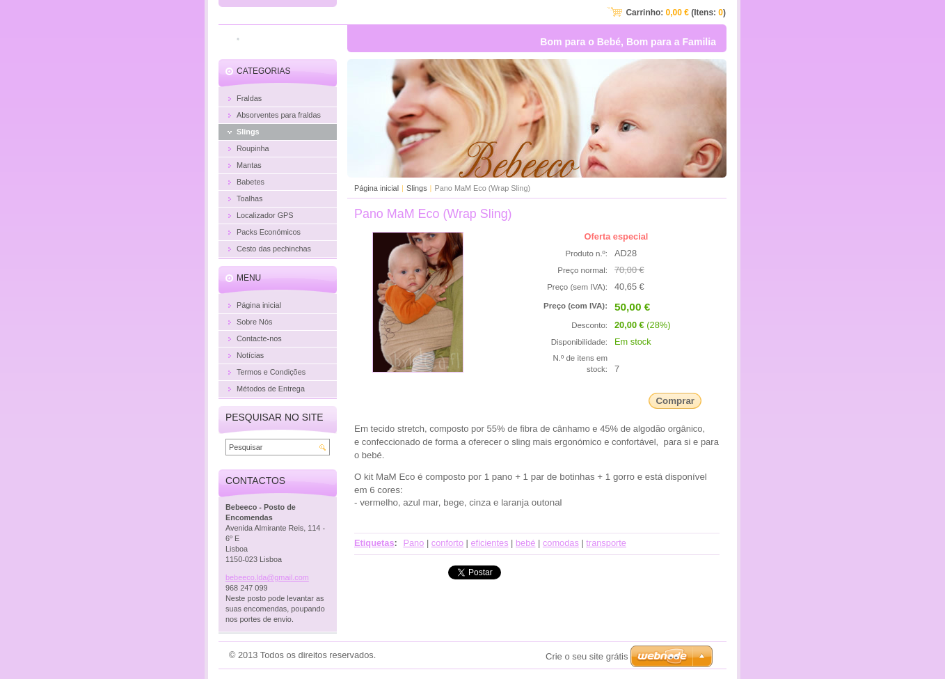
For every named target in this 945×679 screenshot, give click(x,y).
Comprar (675, 401)
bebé (525, 543)
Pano (413, 543)
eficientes (489, 543)
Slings (416, 188)
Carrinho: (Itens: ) (676, 12)
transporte (606, 543)
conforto (447, 543)
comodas (561, 543)
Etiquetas (374, 543)
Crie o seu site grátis (587, 656)
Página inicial (376, 188)
